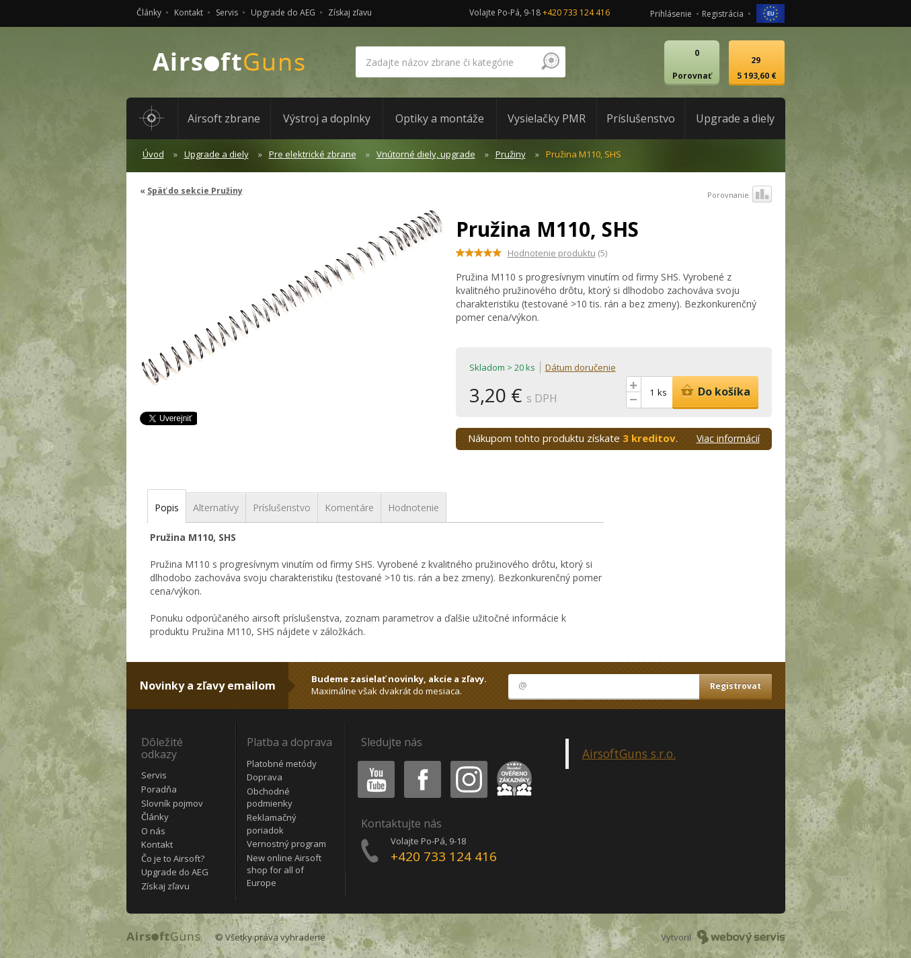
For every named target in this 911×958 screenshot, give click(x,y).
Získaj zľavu (350, 12)
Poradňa (159, 789)
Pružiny (511, 154)
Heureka (511, 763)
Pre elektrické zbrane (312, 154)
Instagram (467, 763)
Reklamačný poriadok (271, 823)
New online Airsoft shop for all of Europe (284, 870)
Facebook (421, 763)
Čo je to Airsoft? (172, 858)
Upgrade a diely (216, 154)
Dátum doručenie (580, 367)
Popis (167, 507)
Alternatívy (216, 507)
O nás (153, 831)
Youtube (372, 763)
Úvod (153, 154)
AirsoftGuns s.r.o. (629, 753)
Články (148, 12)
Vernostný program (286, 844)
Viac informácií (728, 438)
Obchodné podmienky (269, 797)
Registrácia (723, 14)
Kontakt (188, 12)
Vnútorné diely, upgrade (426, 154)
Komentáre (349, 507)
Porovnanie (739, 195)
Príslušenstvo (282, 507)
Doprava (264, 777)
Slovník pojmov (172, 803)
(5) (557, 253)
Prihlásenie (671, 14)
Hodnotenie (413, 507)
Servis (227, 12)
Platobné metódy (282, 764)
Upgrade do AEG (283, 12)
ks (662, 392)
